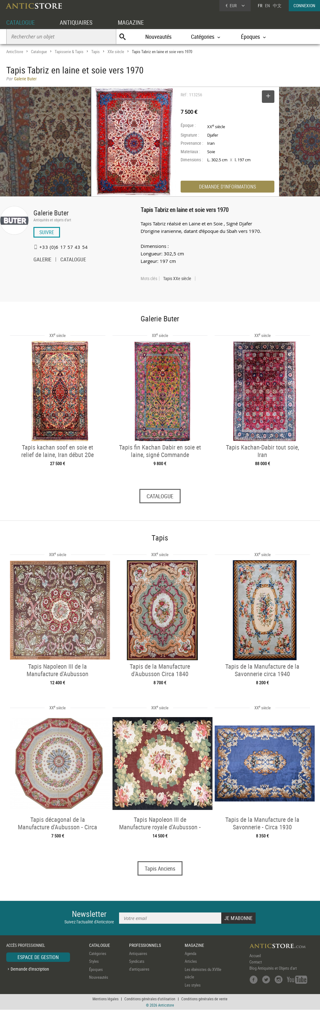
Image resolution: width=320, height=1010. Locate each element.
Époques (96, 969)
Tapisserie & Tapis (69, 51)
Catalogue (39, 51)
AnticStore (14, 51)
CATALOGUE (21, 22)
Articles (191, 961)
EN (267, 5)
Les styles (193, 985)
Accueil (255, 955)
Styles (94, 961)
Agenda (190, 953)
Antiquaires (138, 953)
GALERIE (42, 260)
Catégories (97, 953)
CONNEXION (304, 5)
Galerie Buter (51, 212)
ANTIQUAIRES (79, 22)
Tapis (95, 51)
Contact (255, 962)
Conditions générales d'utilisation (149, 999)
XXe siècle (116, 51)
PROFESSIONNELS (145, 945)
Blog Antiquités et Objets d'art (273, 968)
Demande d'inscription (30, 969)
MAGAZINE (135, 22)
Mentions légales (105, 999)
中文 (277, 5)
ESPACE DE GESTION (38, 957)
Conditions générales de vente (204, 999)
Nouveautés (158, 36)
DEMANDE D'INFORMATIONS (227, 186)
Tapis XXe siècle (177, 278)
